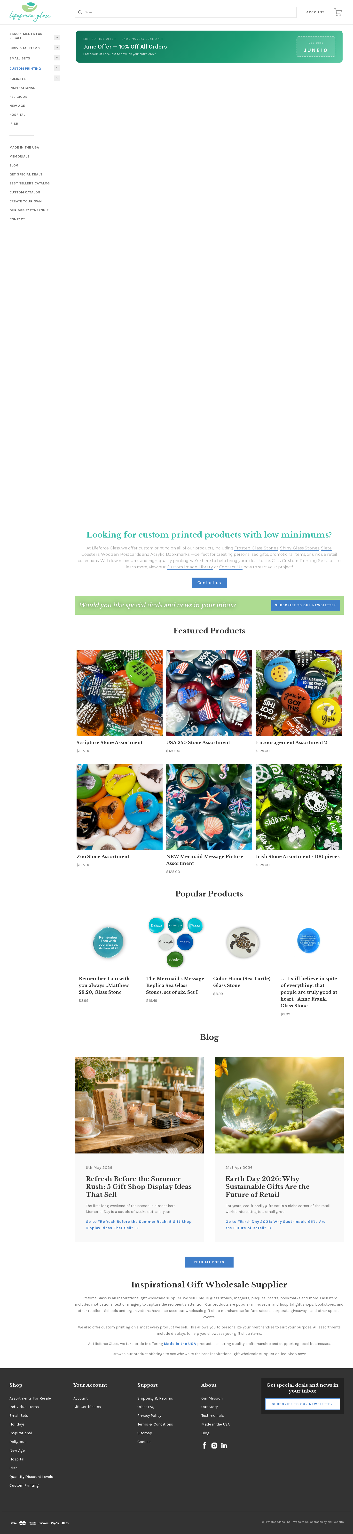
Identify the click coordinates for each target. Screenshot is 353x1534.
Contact (17, 219)
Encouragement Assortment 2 (291, 742)
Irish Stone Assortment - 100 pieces (298, 856)
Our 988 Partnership (29, 210)
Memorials (19, 156)
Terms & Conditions (155, 1424)
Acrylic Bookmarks (170, 554)
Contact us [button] (209, 582)
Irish (13, 124)
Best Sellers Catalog (29, 183)
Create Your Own (25, 201)
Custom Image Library (190, 567)
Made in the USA (215, 1424)
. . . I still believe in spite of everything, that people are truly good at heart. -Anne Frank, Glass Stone (309, 992)
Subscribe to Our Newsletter (302, 1404)
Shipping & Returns (155, 1398)
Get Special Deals (26, 174)
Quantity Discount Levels (31, 1476)
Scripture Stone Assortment (109, 742)
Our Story (209, 1406)
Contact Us (231, 567)
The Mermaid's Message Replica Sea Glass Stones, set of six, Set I (175, 985)
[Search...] (186, 12)
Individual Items (24, 48)
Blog (14, 165)
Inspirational (22, 88)
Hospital (17, 115)
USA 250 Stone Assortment (198, 742)
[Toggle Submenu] (57, 68)
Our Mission (212, 1398)
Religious (18, 97)
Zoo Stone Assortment (103, 856)
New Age (17, 106)
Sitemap (144, 1433)
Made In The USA (24, 147)
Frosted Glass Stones (256, 548)
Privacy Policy (149, 1415)
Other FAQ (145, 1406)
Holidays (17, 79)
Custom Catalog (24, 192)
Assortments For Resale (26, 36)
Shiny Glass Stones (299, 548)
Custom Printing (25, 68)
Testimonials (212, 1415)
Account (316, 12)
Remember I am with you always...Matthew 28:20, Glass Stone (104, 985)
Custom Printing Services (308, 560)
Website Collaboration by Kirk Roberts (318, 1522)
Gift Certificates (87, 1406)
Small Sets (19, 58)
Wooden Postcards (121, 554)
